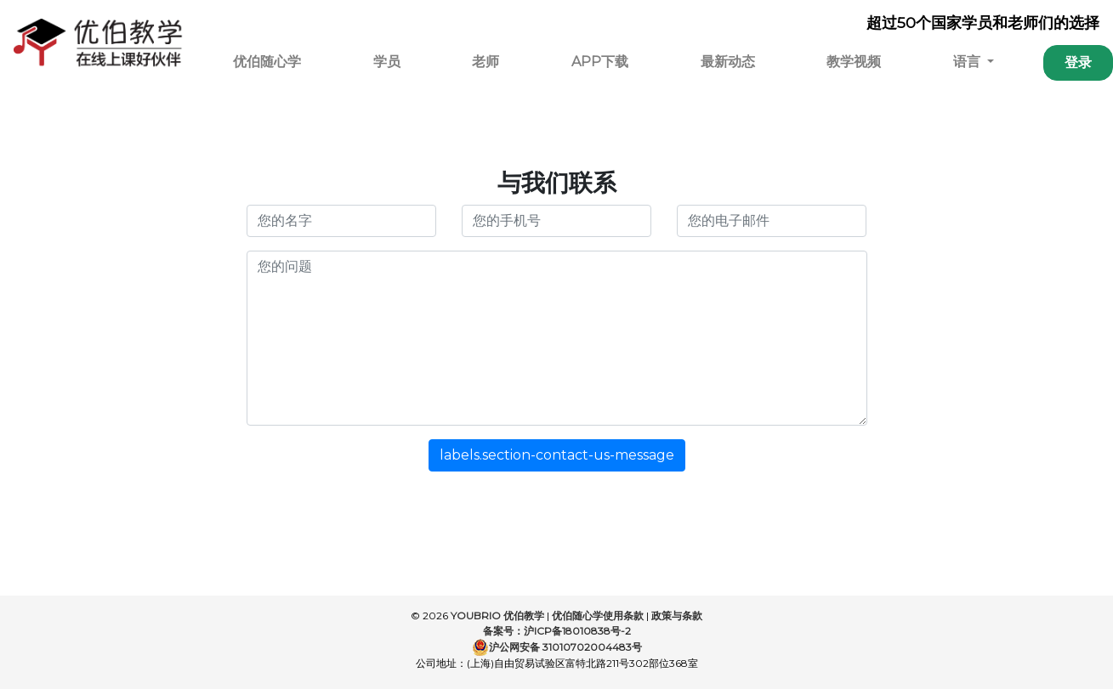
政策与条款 (676, 615)
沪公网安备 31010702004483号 (557, 647)
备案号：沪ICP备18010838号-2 (557, 630)
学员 (386, 62)
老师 (485, 62)
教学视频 (853, 62)
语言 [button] (968, 62)
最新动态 (728, 62)
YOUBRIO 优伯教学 (497, 615)
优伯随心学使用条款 (598, 615)
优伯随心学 (267, 62)
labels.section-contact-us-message (557, 455)
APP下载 (599, 62)
